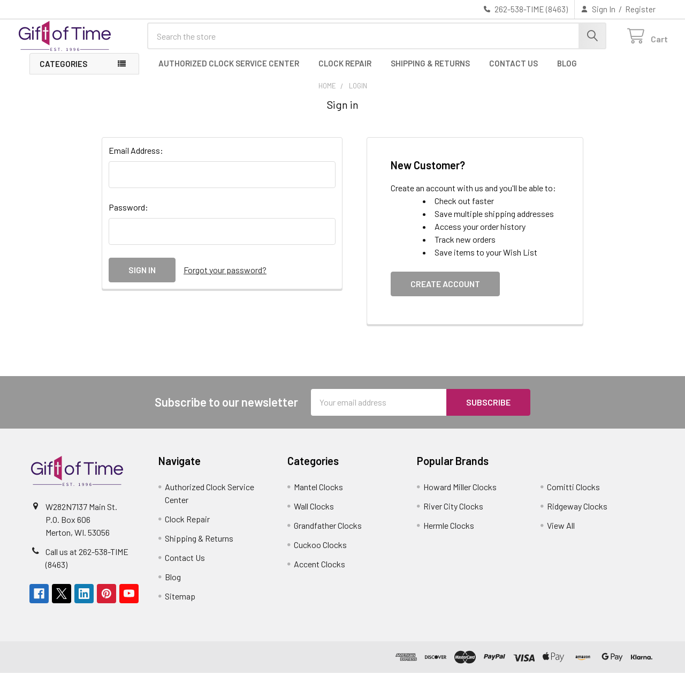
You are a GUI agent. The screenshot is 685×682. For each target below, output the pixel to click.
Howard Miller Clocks (460, 496)
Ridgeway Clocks (577, 515)
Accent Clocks (319, 573)
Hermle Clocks (448, 534)
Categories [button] (63, 73)
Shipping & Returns (430, 72)
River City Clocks (453, 515)
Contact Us (513, 72)
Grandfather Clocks (328, 534)
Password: (128, 216)
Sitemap (180, 605)
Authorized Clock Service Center (228, 72)
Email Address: (136, 159)
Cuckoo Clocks (320, 554)
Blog (567, 72)
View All (561, 534)
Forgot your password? (225, 279)
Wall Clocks (314, 515)
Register (640, 9)
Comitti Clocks (573, 496)
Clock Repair (344, 72)
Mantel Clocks (318, 496)
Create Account (445, 293)
